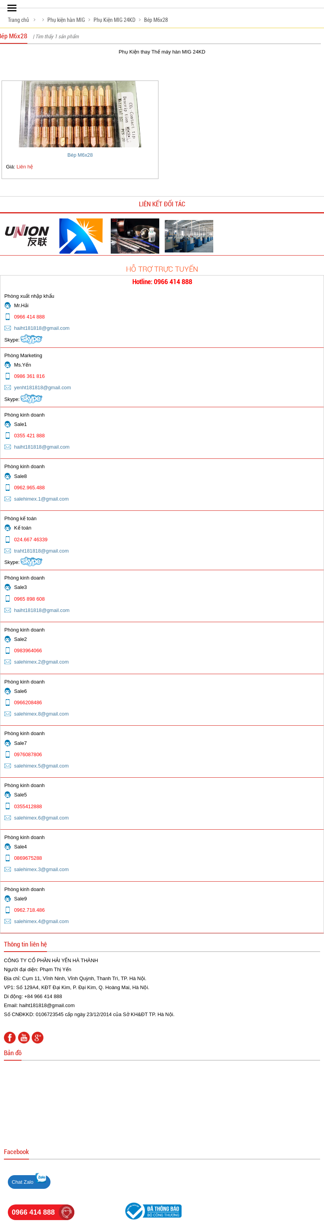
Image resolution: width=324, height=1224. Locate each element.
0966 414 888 (33, 1212)
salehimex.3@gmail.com (41, 869)
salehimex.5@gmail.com (41, 766)
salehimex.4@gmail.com (41, 921)
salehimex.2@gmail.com (41, 662)
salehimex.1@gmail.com (41, 499)
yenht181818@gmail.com (42, 387)
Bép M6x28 (156, 20)
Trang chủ (18, 20)
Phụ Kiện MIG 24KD (114, 20)
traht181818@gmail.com (41, 551)
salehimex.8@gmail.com (41, 714)
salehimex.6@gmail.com (41, 818)
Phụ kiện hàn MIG (66, 20)
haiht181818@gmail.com (42, 328)
